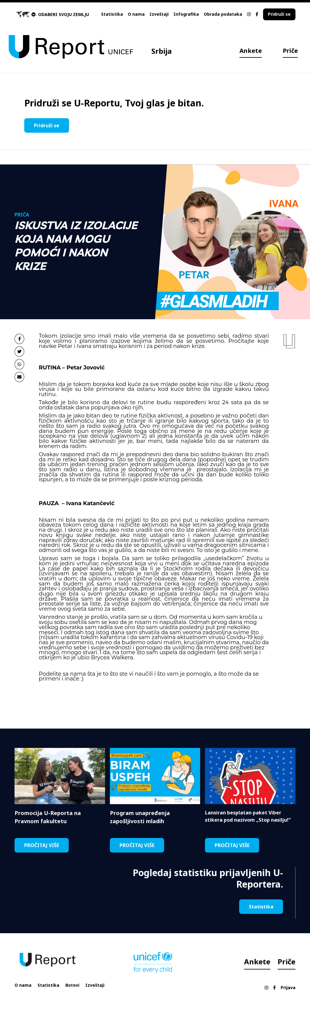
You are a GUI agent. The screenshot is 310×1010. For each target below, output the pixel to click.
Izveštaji (159, 14)
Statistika (112, 14)
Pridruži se (279, 14)
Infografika (186, 14)
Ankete (250, 51)
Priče (290, 51)
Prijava (288, 987)
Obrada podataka (223, 14)
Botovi (72, 985)
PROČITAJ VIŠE (41, 845)
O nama (136, 14)
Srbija (161, 51)
